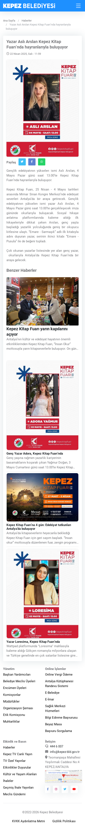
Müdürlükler (11, 701)
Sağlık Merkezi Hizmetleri (55, 708)
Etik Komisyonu (14, 715)
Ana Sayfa (9, 20)
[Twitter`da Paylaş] (22, 161)
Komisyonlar (12, 695)
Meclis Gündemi (14, 794)
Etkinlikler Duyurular (17, 767)
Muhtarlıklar (11, 721)
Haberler (27, 20)
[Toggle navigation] (78, 5)
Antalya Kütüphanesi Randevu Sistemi (59, 683)
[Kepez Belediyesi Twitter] (65, 789)
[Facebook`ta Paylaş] (32, 161)
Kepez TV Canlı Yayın (17, 754)
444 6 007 (56, 746)
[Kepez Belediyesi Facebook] (48, 789)
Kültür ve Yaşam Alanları (20, 774)
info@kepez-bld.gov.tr (65, 752)
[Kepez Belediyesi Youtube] (74, 789)
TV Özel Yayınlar (14, 761)
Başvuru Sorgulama (58, 731)
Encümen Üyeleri (14, 688)
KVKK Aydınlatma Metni (28, 821)
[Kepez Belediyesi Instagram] (56, 789)
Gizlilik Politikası (64, 821)
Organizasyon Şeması (18, 708)
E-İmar (49, 699)
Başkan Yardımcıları (17, 674)
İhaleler (8, 781)
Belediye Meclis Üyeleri (19, 681)
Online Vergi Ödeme (59, 674)
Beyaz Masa (53, 724)
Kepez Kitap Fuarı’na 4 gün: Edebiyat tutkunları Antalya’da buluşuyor (38, 527)
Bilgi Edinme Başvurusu (61, 717)
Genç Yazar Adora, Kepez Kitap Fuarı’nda (34, 453)
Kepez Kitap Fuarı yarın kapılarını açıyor (37, 331)
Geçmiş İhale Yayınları (18, 787)
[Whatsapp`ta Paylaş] (41, 161)
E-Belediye (52, 693)
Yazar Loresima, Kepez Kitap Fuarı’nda (33, 642)
